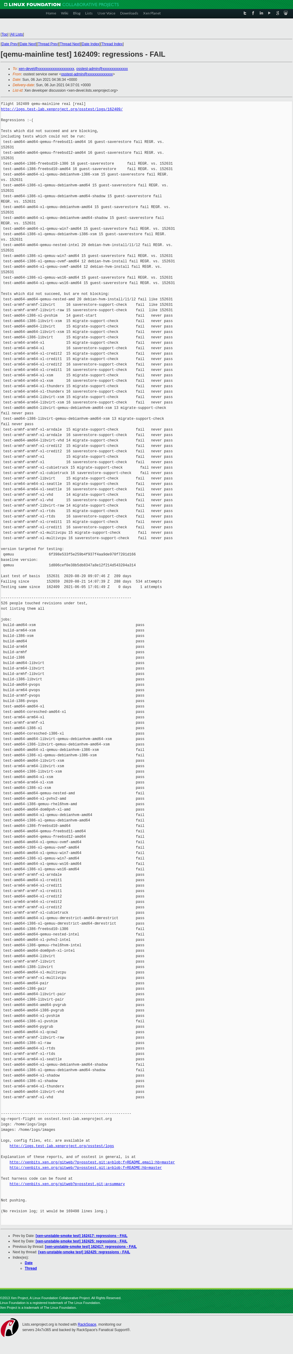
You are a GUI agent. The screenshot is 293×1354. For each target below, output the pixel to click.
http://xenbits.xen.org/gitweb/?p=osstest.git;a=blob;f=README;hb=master (86, 1167)
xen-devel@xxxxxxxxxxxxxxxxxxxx (46, 69)
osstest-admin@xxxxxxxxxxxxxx (102, 69)
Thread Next (70, 44)
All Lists (17, 34)
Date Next (28, 44)
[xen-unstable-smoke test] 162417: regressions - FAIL (81, 1236)
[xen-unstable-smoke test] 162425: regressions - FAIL (81, 1241)
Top (4, 34)
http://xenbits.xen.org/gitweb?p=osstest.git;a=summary (67, 1184)
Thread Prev (48, 44)
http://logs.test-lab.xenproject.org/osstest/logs (62, 1146)
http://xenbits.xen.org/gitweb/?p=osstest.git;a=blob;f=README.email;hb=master (92, 1162)
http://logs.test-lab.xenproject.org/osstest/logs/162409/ (62, 109)
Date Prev (10, 44)
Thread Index (112, 44)
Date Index (90, 44)
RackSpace (87, 1324)
